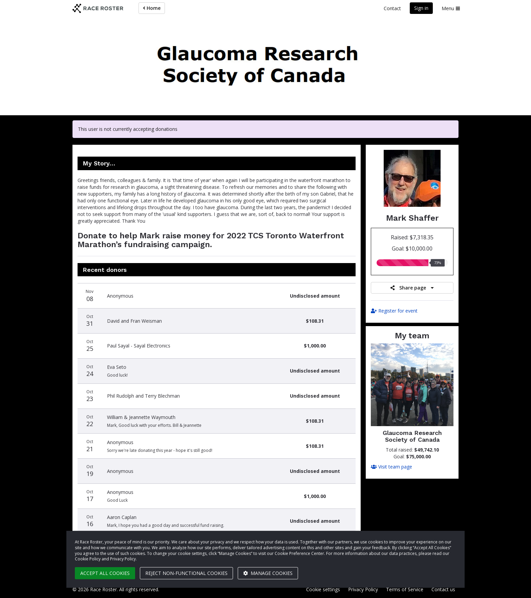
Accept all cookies (105, 573)
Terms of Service (404, 589)
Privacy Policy (363, 589)
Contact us (443, 589)
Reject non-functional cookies (186, 573)
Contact (392, 8)
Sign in (421, 8)
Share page (412, 287)
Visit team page (391, 466)
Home (152, 8)
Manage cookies (268, 573)
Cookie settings (323, 589)
